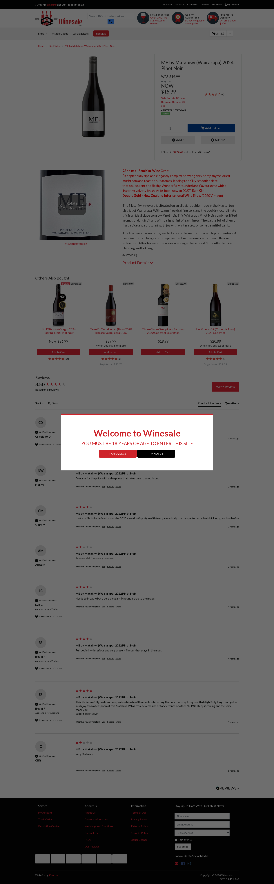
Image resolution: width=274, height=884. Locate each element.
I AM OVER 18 (117, 453)
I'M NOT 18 (156, 453)
